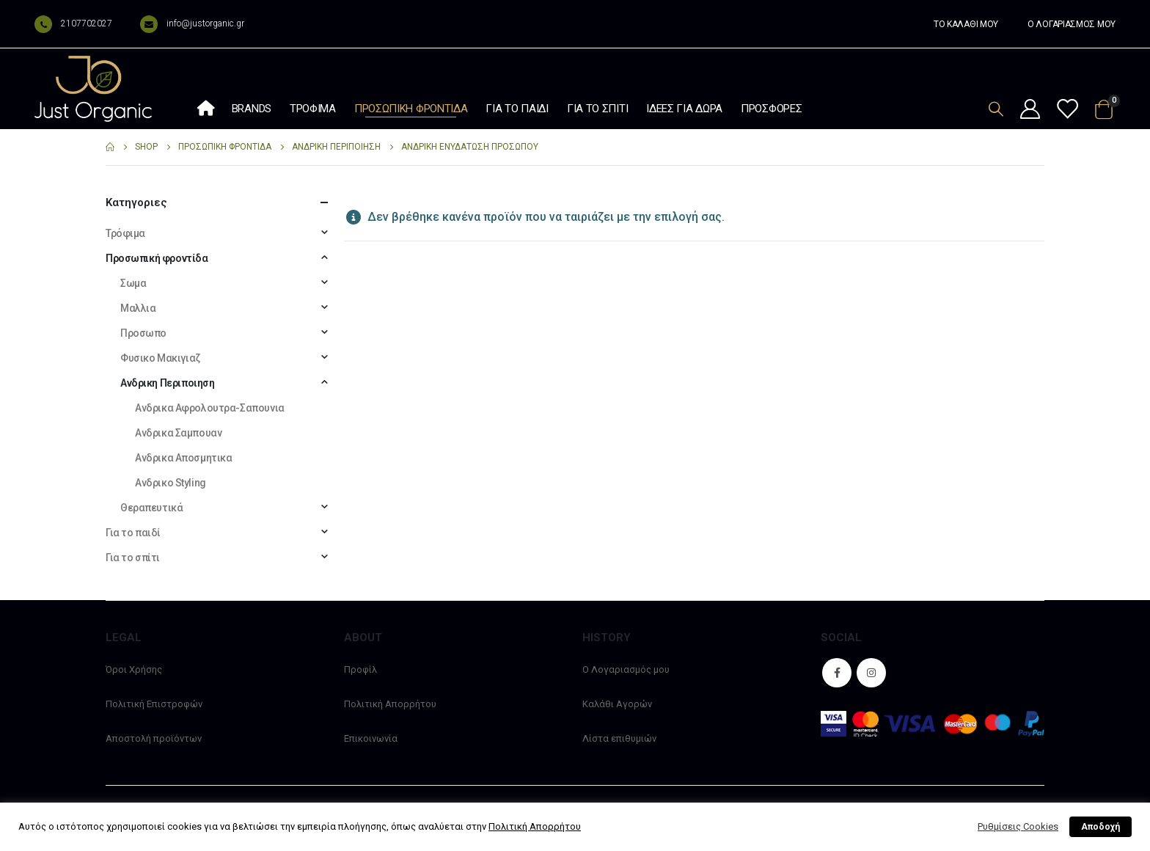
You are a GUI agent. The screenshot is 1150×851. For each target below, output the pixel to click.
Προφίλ (360, 669)
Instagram (871, 672)
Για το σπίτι (597, 108)
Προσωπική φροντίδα (411, 108)
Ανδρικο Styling (170, 483)
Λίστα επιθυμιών (619, 738)
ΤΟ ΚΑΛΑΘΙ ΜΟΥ (966, 24)
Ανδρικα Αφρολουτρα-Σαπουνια (210, 408)
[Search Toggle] (996, 109)
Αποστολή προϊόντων (154, 738)
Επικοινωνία (371, 738)
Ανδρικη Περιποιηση (167, 383)
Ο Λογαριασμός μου (626, 669)
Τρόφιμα (313, 108)
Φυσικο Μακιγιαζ (160, 358)
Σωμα (133, 283)
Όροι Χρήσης (134, 669)
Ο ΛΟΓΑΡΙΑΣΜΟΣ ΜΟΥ (1072, 24)
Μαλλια (137, 308)
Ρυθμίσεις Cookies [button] (1018, 826)
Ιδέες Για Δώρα (684, 108)
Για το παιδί (517, 108)
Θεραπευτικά (151, 508)
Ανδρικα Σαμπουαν (178, 433)
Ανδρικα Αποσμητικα (183, 458)
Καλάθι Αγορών (617, 703)
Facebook (836, 672)
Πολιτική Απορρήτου (390, 703)
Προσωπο (143, 333)
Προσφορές (771, 108)
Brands (251, 108)
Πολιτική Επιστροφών (154, 703)
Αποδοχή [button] (1100, 827)
